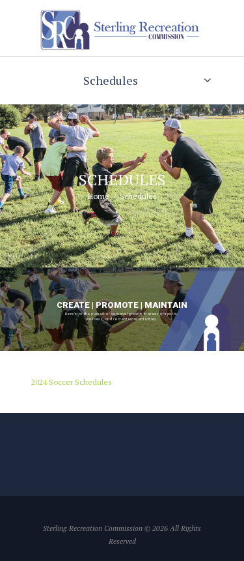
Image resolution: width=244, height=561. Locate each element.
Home (98, 196)
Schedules (110, 80)
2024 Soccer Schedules (71, 382)
